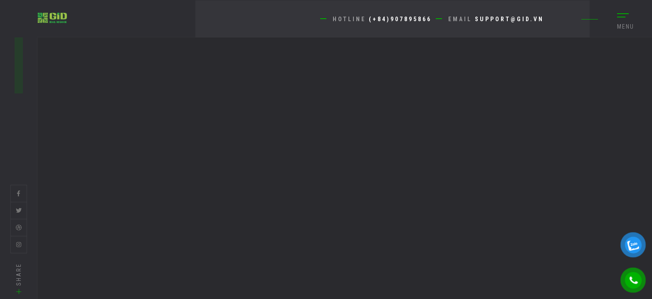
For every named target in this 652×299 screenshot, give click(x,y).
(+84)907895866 (400, 19)
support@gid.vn (509, 19)
